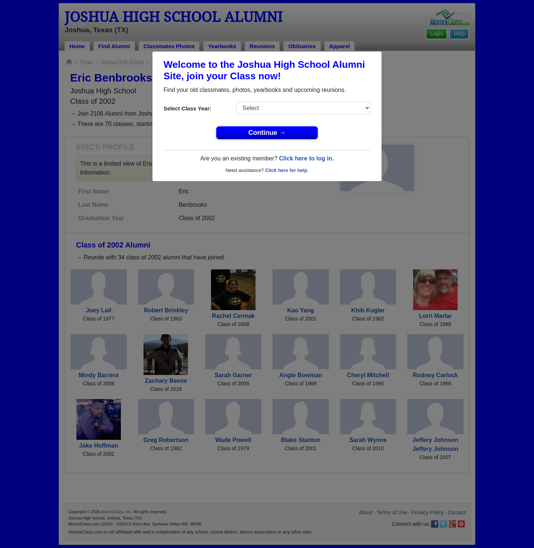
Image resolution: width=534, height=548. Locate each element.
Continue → (267, 132)
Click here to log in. (306, 158)
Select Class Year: (187, 108)
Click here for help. (287, 170)
